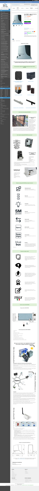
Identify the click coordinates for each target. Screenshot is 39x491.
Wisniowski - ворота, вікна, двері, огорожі (4, 86)
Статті (1, 84)
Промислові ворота (3, 24)
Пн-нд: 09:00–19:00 (14, 479)
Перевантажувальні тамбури (4, 57)
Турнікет (2, 21)
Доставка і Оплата (14, 474)
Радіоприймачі (3, 36)
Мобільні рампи (3, 61)
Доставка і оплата (2, 83)
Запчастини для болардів (4, 49)
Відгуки (1, 81)
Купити (27, 21)
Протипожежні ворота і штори (5, 67)
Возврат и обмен (14, 475)
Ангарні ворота (3, 72)
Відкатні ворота (3, 26)
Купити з (27, 23)
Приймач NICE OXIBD (30, 81)
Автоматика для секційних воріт (4, 18)
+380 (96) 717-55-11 (27, 481)
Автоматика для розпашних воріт (4, 14)
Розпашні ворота (3, 27)
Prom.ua (23, 483)
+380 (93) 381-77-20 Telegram (28, 480)
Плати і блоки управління (4, 41)
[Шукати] (9, 9)
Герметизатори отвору (4, 56)
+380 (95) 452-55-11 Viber (28, 479)
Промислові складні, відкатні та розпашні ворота (4, 71)
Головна (14, 8)
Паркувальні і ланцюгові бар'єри (4, 76)
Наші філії (2, 52)
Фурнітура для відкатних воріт (5, 33)
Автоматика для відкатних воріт (4, 16)
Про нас (1, 80)
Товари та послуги (18, 8)
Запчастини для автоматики (4, 46)
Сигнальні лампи (3, 39)
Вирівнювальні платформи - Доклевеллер (4, 54)
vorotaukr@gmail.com (3, 119)
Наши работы (13, 476)
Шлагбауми (2, 20)
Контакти (27, 8)
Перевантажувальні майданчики (3, 59)
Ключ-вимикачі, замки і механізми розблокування (4, 43)
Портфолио (36, 8)
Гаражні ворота (3, 23)
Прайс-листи (2, 78)
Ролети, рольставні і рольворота (3, 29)
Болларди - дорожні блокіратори (3, 32)
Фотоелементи (3, 38)
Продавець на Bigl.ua (19, 484)
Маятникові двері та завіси (4, 64)
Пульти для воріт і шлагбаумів (4, 35)
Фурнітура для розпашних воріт (4, 74)
